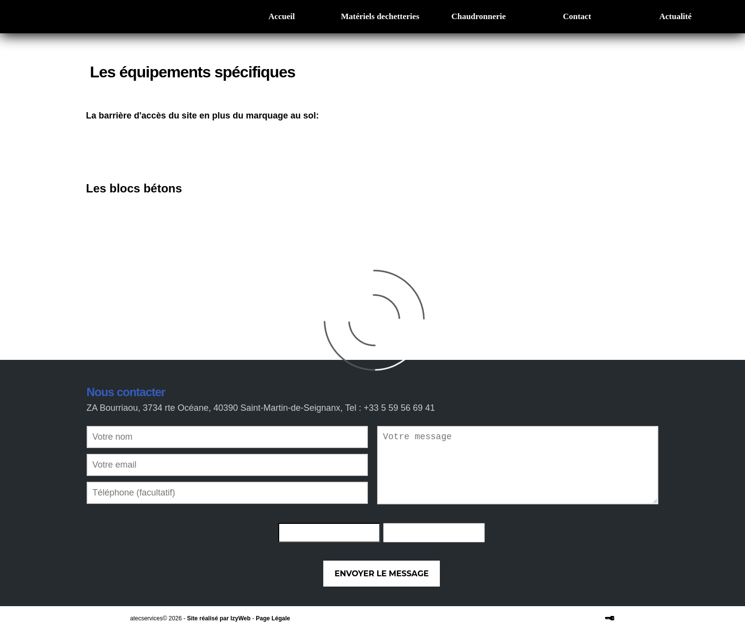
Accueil (281, 16)
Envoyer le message (382, 573)
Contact (577, 16)
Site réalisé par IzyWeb (219, 618)
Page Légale (273, 618)
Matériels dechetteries (380, 16)
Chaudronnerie (478, 16)
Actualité (675, 16)
